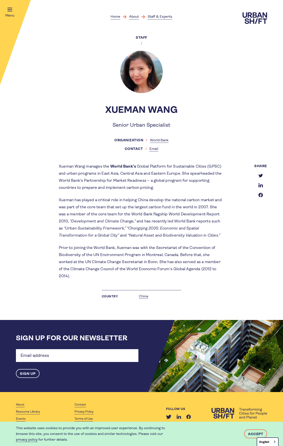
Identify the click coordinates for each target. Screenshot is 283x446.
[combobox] (268, 441)
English (264, 442)
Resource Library (28, 411)
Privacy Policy (84, 411)
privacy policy (27, 439)
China (143, 296)
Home (115, 16)
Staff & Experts (160, 16)
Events (21, 418)
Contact (80, 404)
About (134, 16)
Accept (255, 434)
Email (153, 149)
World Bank (159, 140)
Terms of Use (84, 418)
